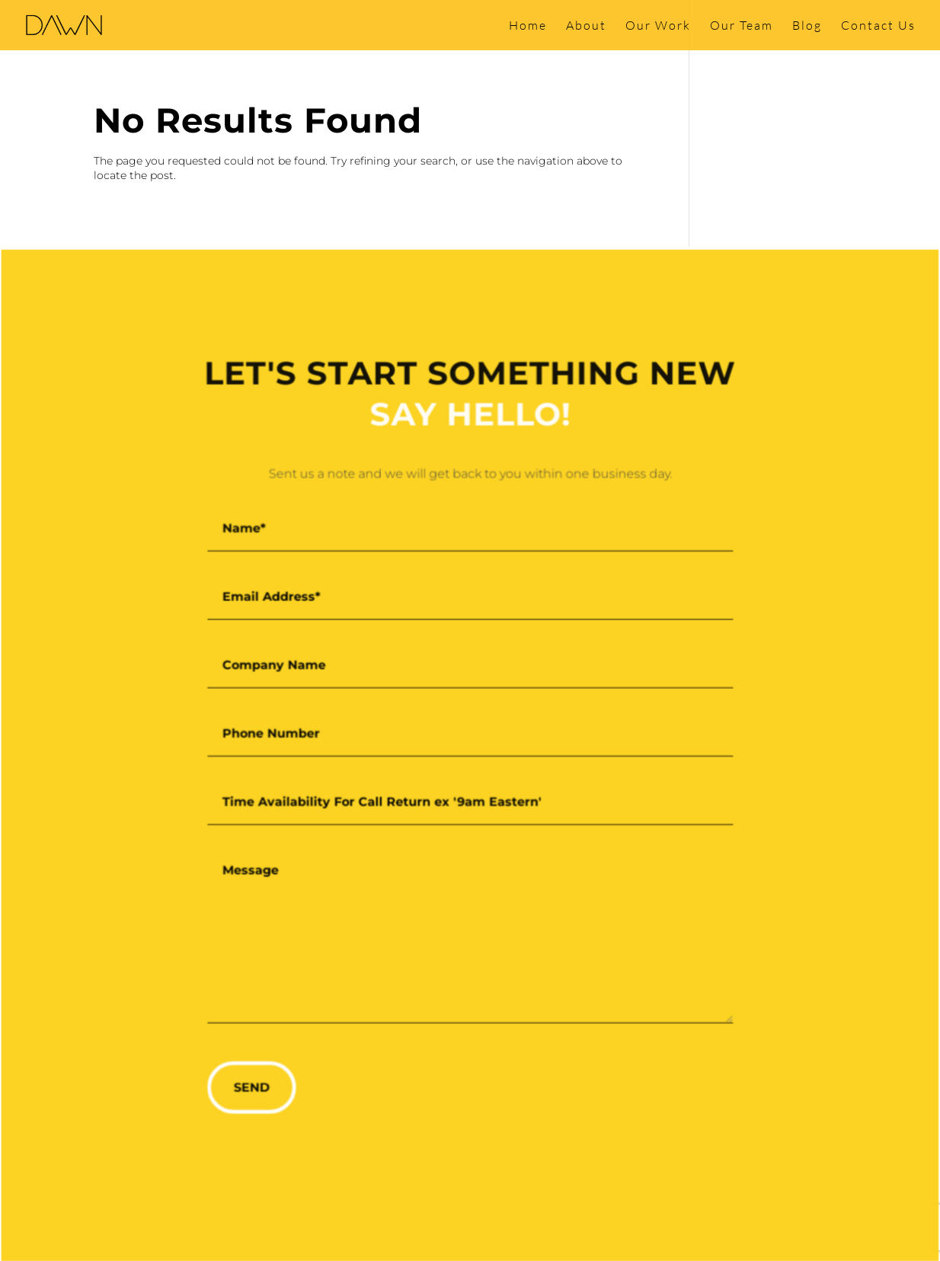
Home (528, 26)
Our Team (741, 26)
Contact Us (878, 26)
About (586, 26)
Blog (807, 26)
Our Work (658, 26)
